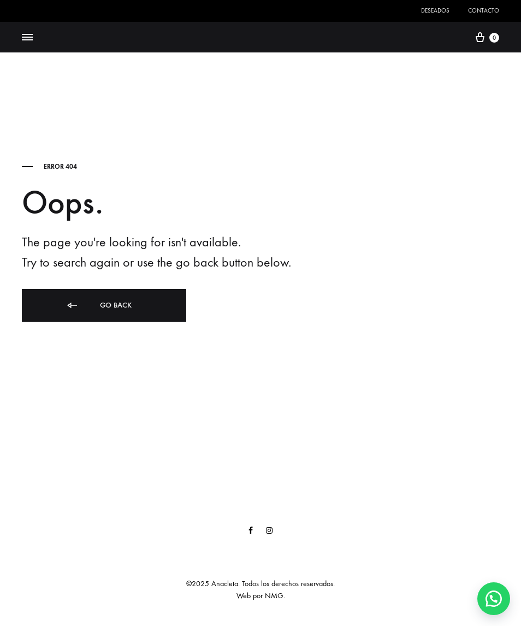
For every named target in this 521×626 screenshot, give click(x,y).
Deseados (435, 10)
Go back (99, 305)
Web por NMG (259, 595)
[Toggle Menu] (27, 38)
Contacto (483, 10)
